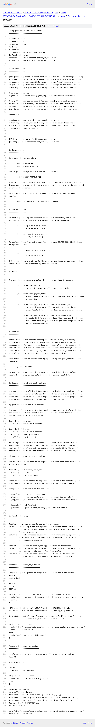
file (56, 26)
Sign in (89, 4)
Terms (30, 723)
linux (63, 12)
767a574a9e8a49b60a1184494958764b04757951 (29, 16)
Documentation (76, 16)
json (90, 723)
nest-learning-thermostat (38, 12)
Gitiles (15, 723)
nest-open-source (12, 12)
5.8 (56, 12)
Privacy (23, 723)
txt (84, 723)
